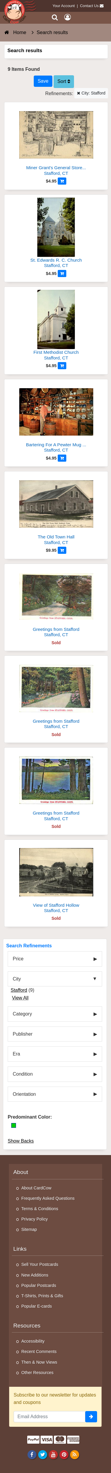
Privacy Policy (34, 1219)
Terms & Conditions (39, 1208)
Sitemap (29, 1229)
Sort (63, 81)
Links (20, 1249)
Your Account (64, 6)
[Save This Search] (43, 81)
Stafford (19, 990)
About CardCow (36, 1188)
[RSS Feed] (75, 1455)
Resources (27, 1325)
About (20, 1172)
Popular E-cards (36, 1306)
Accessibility (32, 1341)
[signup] (91, 1416)
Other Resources (37, 1372)
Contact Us (89, 6)
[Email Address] (49, 1416)
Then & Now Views (39, 1362)
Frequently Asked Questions (48, 1198)
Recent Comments (39, 1351)
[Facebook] (32, 1455)
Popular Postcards (38, 1285)
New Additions (34, 1275)
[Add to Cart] (62, 181)
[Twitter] (42, 1455)
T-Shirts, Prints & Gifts (42, 1295)
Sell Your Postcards (39, 1264)
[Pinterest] (64, 1455)
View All (20, 997)
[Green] (13, 1125)
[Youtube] (53, 1455)
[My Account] (67, 17)
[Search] (55, 17)
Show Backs (21, 1140)
